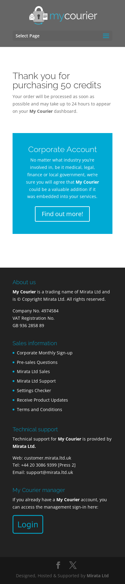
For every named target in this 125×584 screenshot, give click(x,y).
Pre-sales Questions (37, 362)
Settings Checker (34, 390)
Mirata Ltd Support (36, 381)
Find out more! (62, 214)
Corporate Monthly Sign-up (45, 353)
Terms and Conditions (39, 409)
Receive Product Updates (42, 400)
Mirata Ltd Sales (33, 371)
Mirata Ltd (98, 575)
